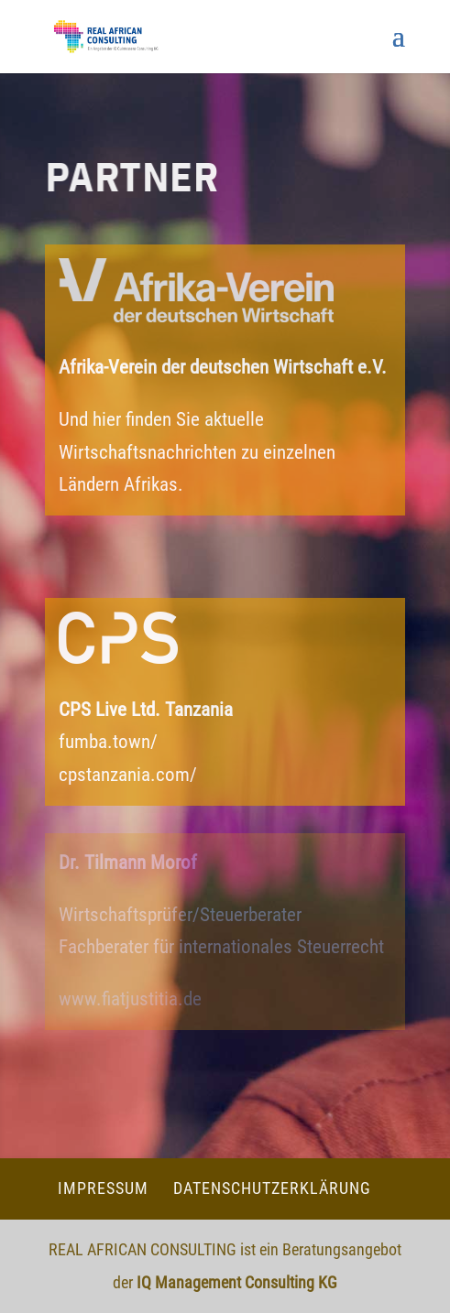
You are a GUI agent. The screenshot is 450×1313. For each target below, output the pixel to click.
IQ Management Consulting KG (237, 1282)
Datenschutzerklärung (272, 1188)
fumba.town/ (108, 742)
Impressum (103, 1188)
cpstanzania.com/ (128, 775)
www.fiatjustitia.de (130, 999)
